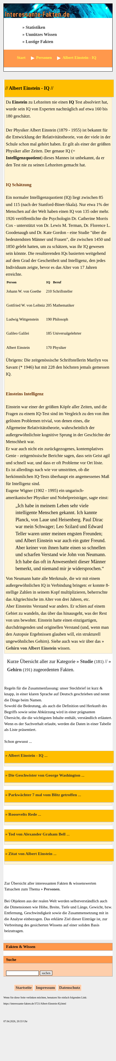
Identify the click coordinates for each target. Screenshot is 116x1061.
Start (21, 57)
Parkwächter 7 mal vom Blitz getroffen (42, 794)
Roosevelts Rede (22, 814)
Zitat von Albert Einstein (30, 853)
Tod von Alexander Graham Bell (37, 834)
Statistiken (35, 27)
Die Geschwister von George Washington (44, 775)
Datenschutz (69, 987)
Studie (86, 661)
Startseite (24, 987)
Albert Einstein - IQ (25, 755)
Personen (51, 889)
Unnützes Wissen (41, 34)
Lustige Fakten (39, 41)
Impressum (45, 987)
